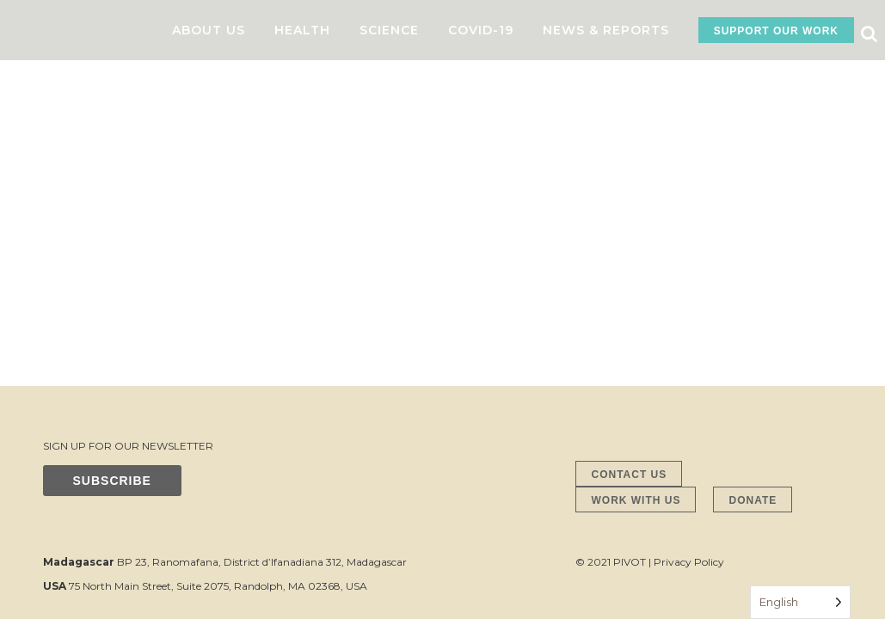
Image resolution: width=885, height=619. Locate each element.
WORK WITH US (635, 227)
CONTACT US (629, 201)
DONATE (752, 227)
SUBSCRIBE (112, 207)
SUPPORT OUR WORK (776, 31)
